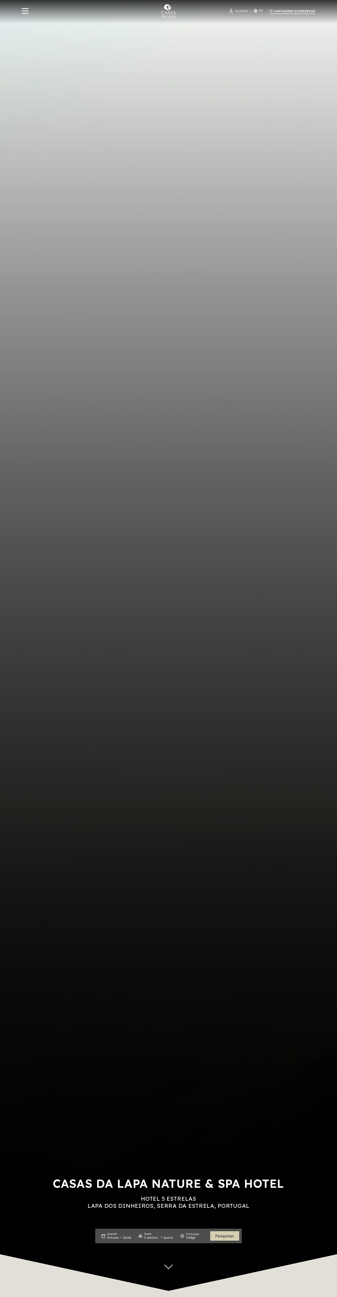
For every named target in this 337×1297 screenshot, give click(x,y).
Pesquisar (224, 1236)
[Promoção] (196, 1237)
